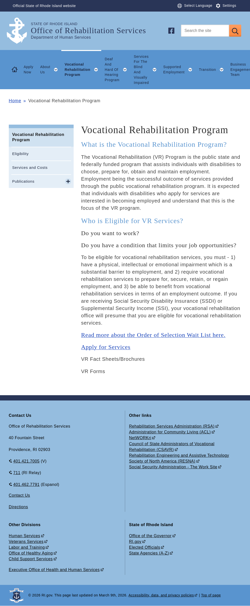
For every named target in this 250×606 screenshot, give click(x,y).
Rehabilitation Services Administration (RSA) (172, 426)
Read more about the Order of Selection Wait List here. (153, 335)
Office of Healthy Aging (31, 553)
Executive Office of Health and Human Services (54, 570)
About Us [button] (50, 69)
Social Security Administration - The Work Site (173, 467)
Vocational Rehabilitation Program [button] (83, 69)
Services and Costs (29, 167)
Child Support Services (31, 559)
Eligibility (20, 154)
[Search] (205, 31)
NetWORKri (140, 438)
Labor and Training (27, 547)
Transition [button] (213, 69)
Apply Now (28, 69)
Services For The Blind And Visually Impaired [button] (147, 70)
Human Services (24, 536)
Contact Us (19, 495)
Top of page (211, 595)
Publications (23, 181)
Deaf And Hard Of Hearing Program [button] (117, 69)
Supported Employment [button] (179, 69)
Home (15, 100)
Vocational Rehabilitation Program (38, 137)
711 (16, 473)
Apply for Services (105, 347)
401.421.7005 (26, 461)
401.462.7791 (26, 484)
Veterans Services (26, 541)
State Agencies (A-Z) (149, 553)
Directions (18, 507)
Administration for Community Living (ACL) (170, 432)
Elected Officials (144, 547)
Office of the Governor (150, 536)
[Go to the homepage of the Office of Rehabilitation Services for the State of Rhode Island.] (20, 31)
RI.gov (135, 541)
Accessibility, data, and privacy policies (161, 595)
